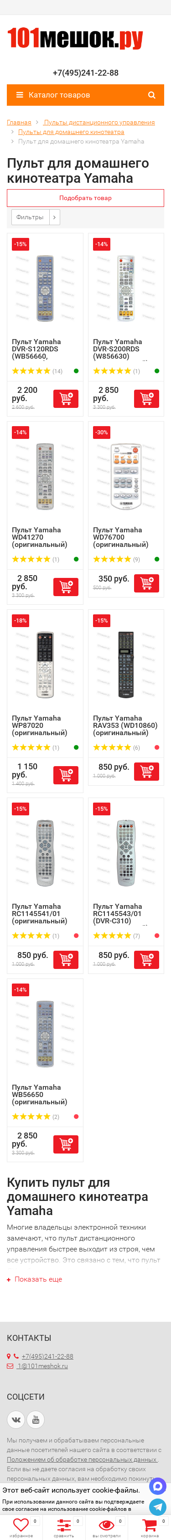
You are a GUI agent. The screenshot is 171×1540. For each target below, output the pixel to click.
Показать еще (34, 1279)
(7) (116, 936)
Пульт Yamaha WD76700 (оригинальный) (121, 537)
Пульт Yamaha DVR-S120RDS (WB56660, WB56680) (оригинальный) (39, 356)
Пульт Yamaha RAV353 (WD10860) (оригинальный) (125, 725)
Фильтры (30, 217)
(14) (37, 371)
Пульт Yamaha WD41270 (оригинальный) (39, 537)
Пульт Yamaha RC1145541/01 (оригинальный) (39, 913)
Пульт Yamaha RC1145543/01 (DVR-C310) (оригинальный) (121, 917)
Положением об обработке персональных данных (82, 1459)
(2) (35, 1117)
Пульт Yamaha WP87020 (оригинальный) (39, 725)
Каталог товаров (53, 94)
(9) (116, 559)
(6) (116, 748)
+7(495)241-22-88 (43, 1356)
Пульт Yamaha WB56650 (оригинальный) (39, 1094)
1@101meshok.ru (43, 1366)
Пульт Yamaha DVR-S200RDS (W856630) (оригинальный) (121, 352)
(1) (116, 371)
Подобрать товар (85, 197)
